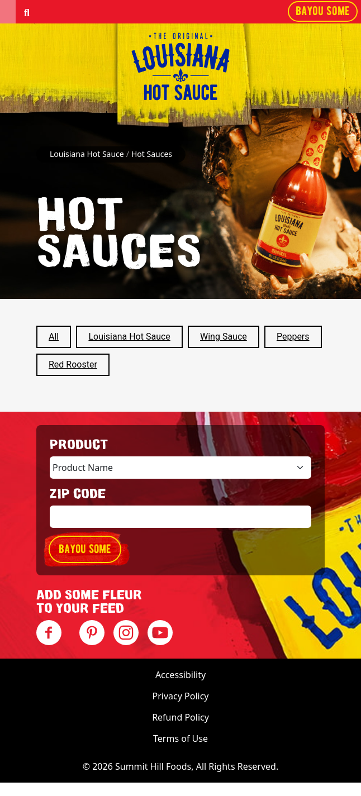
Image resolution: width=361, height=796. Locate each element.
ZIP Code (78, 494)
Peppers (293, 336)
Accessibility (180, 675)
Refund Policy (180, 717)
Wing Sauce (223, 336)
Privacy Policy (181, 696)
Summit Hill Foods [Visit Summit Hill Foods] (153, 766)
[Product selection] (180, 467)
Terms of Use (180, 738)
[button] (8, 11)
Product (79, 445)
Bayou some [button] (85, 548)
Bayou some (323, 10)
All (54, 336)
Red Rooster (73, 364)
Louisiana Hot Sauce (129, 336)
